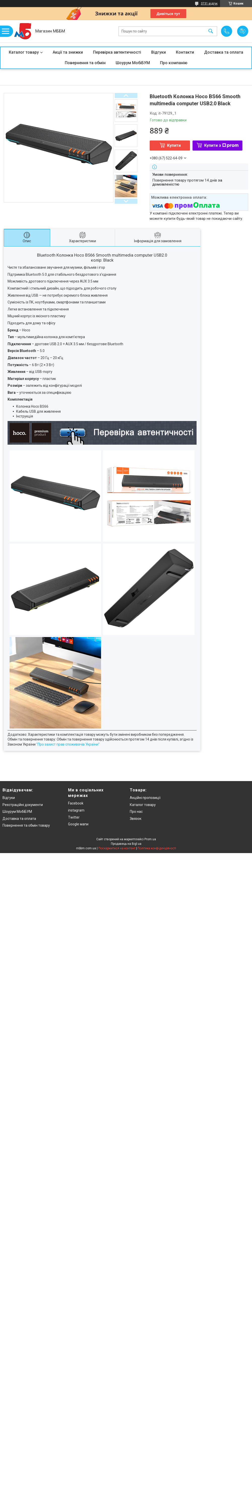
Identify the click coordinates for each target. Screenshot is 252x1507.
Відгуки (158, 52)
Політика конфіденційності (157, 848)
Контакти (185, 52)
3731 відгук (209, 3)
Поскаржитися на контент (116, 848)
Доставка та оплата (223, 52)
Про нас (136, 812)
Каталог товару (24, 52)
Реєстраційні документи (23, 805)
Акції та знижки (68, 52)
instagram (76, 810)
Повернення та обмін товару (26, 825)
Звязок (135, 819)
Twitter (74, 817)
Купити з (221, 145)
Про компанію (173, 62)
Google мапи (78, 824)
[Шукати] (211, 31)
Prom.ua (150, 839)
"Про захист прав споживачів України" (68, 744)
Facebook (75, 803)
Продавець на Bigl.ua (126, 844)
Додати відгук (242, 31)
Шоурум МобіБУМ (133, 62)
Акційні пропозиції (145, 798)
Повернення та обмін (85, 62)
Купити (174, 145)
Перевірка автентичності (117, 52)
